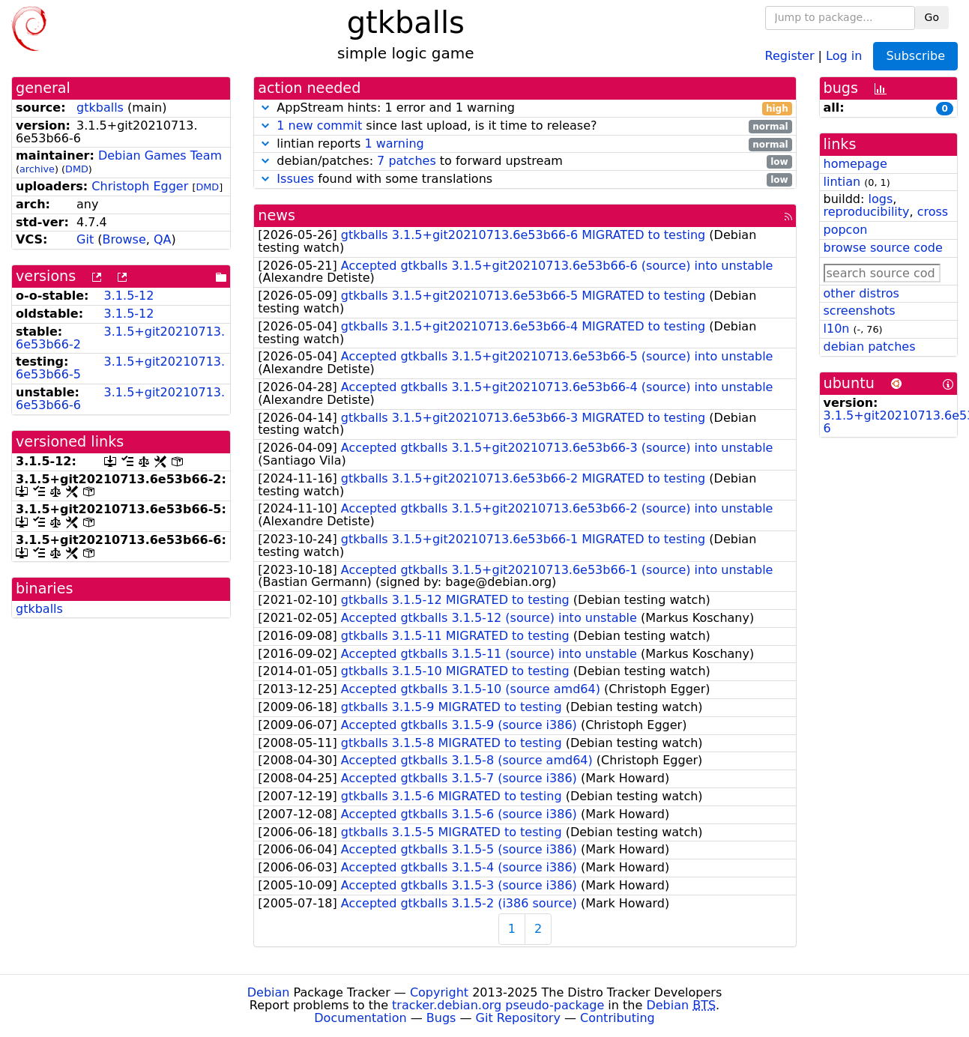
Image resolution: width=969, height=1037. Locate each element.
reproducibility (867, 212)
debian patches (870, 346)
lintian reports (524, 144)
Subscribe (915, 56)
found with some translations (524, 179)
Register (790, 55)
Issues (295, 179)
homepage (855, 164)
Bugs (441, 1018)
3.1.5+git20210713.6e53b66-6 (120, 398)
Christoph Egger (139, 186)
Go (932, 17)
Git (85, 239)
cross (932, 212)
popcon (846, 230)
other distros (861, 293)
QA (163, 239)
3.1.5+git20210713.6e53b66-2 (120, 337)
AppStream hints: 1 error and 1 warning (524, 108)
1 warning (393, 143)
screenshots (860, 310)
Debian (268, 992)
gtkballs (100, 107)
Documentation (360, 1018)
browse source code (883, 248)
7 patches (406, 161)
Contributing (617, 1018)
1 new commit (319, 125)
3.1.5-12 (129, 295)
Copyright (439, 992)
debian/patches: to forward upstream (524, 161)
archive (37, 169)
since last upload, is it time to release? (524, 126)
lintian (842, 182)
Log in (844, 55)
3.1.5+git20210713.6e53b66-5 (120, 367)
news (276, 215)
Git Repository (518, 1018)
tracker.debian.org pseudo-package (498, 1005)
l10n (837, 328)
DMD (76, 169)
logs (880, 199)
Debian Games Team (160, 155)
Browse (123, 239)
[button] (265, 107)
